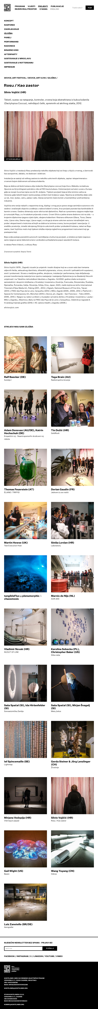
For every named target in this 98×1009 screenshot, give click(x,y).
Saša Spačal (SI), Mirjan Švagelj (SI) (70, 707)
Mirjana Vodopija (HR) (17, 817)
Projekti (43, 6)
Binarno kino (11, 50)
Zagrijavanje (11, 29)
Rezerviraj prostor (26, 9)
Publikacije (57, 6)
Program (20, 6)
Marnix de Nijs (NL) (63, 595)
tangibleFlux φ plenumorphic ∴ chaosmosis (23, 597)
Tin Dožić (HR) (60, 430)
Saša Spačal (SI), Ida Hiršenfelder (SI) (24, 707)
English (54, 9)
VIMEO (59, 956)
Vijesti (31, 6)
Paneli (7, 37)
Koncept (9, 21)
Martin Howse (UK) (16, 542)
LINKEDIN (38, 956)
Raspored (9, 25)
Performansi (11, 42)
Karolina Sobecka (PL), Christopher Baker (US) (65, 651)
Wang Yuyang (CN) (62, 870)
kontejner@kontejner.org (16, 988)
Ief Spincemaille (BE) (17, 761)
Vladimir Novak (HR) (17, 649)
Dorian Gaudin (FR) (63, 489)
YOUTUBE (49, 956)
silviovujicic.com (11, 307)
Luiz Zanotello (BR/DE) (18, 924)
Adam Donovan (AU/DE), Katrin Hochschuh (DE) (23, 432)
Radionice (9, 46)
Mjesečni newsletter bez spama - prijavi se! (28, 943)
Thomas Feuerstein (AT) (19, 489)
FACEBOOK (9, 956)
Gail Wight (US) (13, 870)
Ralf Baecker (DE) (15, 376)
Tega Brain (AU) (61, 376)
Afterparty (10, 54)
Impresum (9, 67)
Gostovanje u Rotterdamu (18, 63)
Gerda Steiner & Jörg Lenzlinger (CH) (70, 763)
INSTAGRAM (22, 956)
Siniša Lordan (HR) (62, 542)
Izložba (8, 33)
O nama (43, 9)
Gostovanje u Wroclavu (17, 58)
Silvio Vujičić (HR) (62, 817)
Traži (90, 8)
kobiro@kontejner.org (14, 1004)
